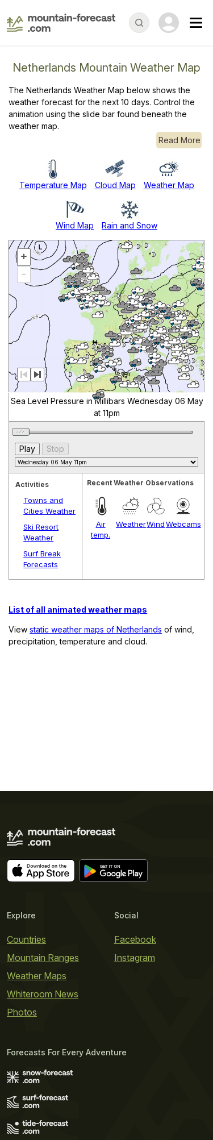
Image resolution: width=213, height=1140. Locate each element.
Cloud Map (115, 185)
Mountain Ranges (43, 957)
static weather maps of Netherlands (96, 629)
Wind (156, 524)
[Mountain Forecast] (61, 23)
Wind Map (75, 225)
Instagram (134, 957)
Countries (26, 939)
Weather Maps (36, 975)
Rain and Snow (129, 225)
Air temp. (100, 529)
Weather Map (169, 185)
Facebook (135, 939)
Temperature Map (53, 185)
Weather (131, 524)
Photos (22, 1012)
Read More (179, 140)
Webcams (183, 524)
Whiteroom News (42, 994)
